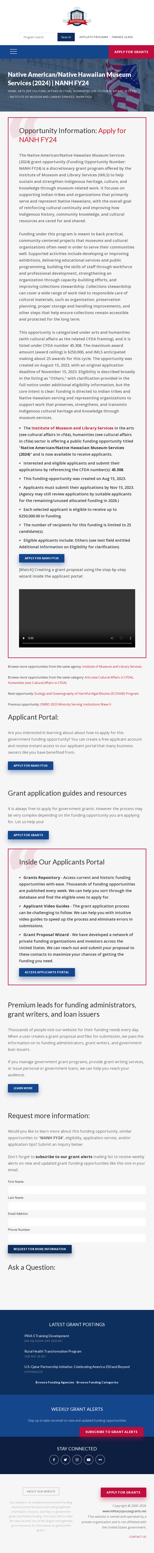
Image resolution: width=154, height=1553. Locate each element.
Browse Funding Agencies (55, 1382)
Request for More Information (40, 1249)
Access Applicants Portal (47, 972)
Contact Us (137, 1537)
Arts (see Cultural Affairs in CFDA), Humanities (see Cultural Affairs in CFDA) (77, 91)
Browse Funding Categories (98, 1382)
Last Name (15, 1198)
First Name (16, 1182)
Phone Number (19, 1230)
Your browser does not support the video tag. (77, 618)
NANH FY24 (84, 97)
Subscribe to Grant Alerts (112, 1432)
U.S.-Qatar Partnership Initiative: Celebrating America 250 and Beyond (77, 1367)
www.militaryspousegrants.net (124, 1511)
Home (12, 91)
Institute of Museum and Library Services (42, 97)
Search (66, 37)
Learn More (23, 1088)
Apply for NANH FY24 (42, 558)
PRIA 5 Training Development (46, 1336)
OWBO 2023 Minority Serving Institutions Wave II (75, 704)
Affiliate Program (93, 37)
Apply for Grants (131, 52)
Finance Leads (122, 37)
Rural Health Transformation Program (52, 1351)
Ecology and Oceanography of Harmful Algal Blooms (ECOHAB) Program (86, 693)
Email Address (18, 1214)
